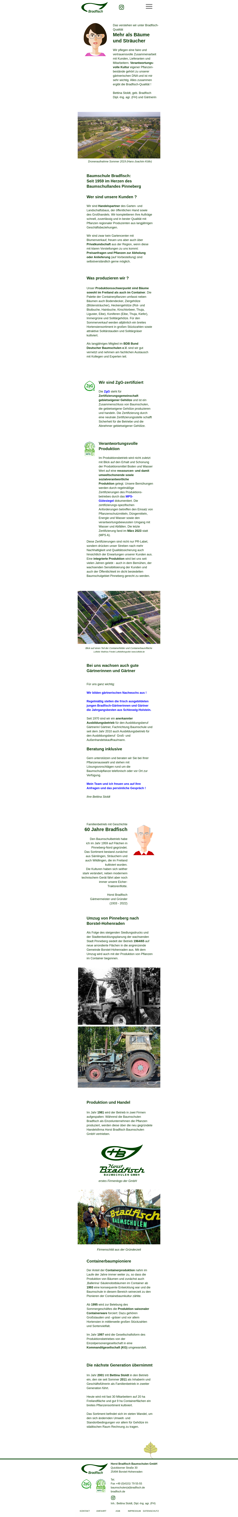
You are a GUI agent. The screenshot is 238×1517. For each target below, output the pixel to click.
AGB (118, 1511)
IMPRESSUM (134, 1511)
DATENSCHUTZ (151, 1511)
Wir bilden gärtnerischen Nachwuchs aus (116, 692)
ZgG (107, 391)
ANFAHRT (101, 1511)
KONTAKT (85, 1511)
